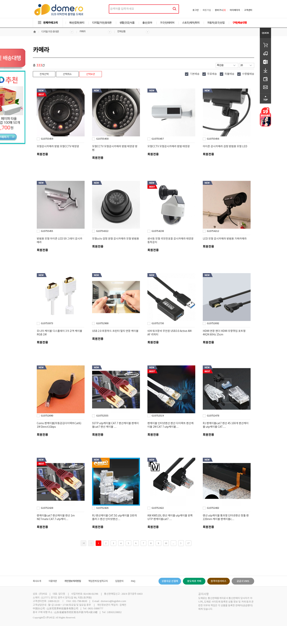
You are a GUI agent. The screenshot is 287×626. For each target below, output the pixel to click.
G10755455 (47, 231)
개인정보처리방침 (72, 581)
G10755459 (47, 139)
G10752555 (102, 415)
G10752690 (47, 415)
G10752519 (158, 415)
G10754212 (213, 231)
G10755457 (158, 139)
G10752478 (213, 415)
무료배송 (212, 74)
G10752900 (102, 323)
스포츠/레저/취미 (190, 22)
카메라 (82, 31)
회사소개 (37, 581)
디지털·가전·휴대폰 (50, 31)
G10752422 (158, 508)
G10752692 (213, 323)
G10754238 (158, 231)
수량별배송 (248, 74)
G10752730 (158, 323)
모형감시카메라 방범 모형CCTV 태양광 (58, 146)
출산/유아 (147, 22)
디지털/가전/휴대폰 (102, 22)
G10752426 (102, 508)
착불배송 (229, 74)
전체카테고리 (48, 22)
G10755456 (213, 139)
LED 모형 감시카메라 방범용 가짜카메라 (225, 238)
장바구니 (220, 10)
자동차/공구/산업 (216, 22)
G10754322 (102, 231)
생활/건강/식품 (126, 22)
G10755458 (102, 139)
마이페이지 (235, 10)
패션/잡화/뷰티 (76, 22)
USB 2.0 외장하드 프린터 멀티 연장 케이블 (115, 331)
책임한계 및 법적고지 (98, 581)
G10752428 (47, 508)
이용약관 (53, 581)
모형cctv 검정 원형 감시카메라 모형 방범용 (115, 238)
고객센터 (248, 10)
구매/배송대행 (239, 22)
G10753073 (47, 323)
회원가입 (207, 10)
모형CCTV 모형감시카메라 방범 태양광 (168, 146)
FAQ (133, 581)
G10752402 (213, 508)
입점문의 (119, 581)
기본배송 (194, 74)
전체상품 (121, 31)
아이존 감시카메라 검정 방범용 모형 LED (225, 146)
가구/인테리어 (167, 22)
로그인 (195, 10)
